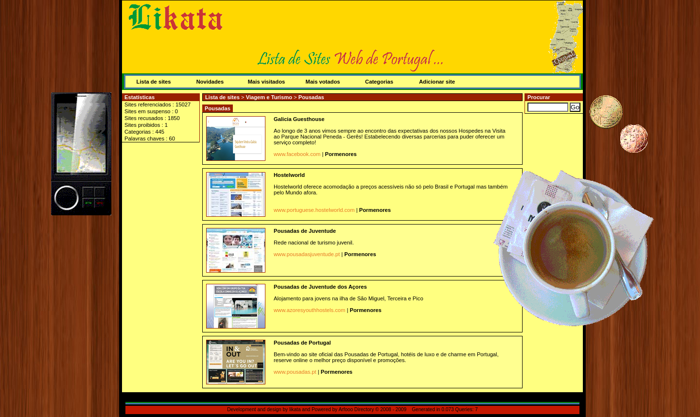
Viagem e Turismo (270, 97)
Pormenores (341, 154)
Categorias (379, 82)
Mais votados (323, 82)
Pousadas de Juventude (305, 231)
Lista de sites (154, 82)
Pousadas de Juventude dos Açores (320, 287)
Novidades (210, 82)
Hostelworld (289, 175)
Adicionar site (437, 82)
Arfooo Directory (356, 409)
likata (295, 409)
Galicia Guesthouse (299, 119)
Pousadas (311, 97)
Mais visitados (266, 82)
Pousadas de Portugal (302, 343)
